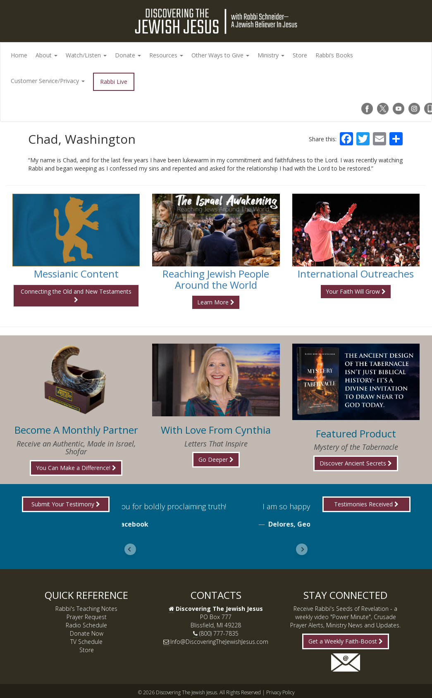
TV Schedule (86, 642)
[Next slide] (302, 549)
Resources (166, 55)
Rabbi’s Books (334, 55)
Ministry (271, 55)
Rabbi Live (113, 81)
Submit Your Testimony (65, 504)
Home (19, 55)
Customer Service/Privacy (48, 81)
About (46, 55)
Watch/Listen (86, 55)
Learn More (215, 302)
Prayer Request (87, 617)
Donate (128, 55)
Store (300, 55)
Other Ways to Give (220, 55)
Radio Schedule (86, 625)
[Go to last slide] (130, 549)
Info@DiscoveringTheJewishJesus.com (219, 642)
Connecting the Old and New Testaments (76, 295)
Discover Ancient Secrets (356, 463)
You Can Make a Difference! (76, 468)
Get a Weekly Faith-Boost (345, 641)
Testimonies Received (366, 504)
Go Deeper (216, 459)
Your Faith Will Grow (356, 291)
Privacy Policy (280, 692)
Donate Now (86, 633)
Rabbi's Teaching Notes (86, 609)
